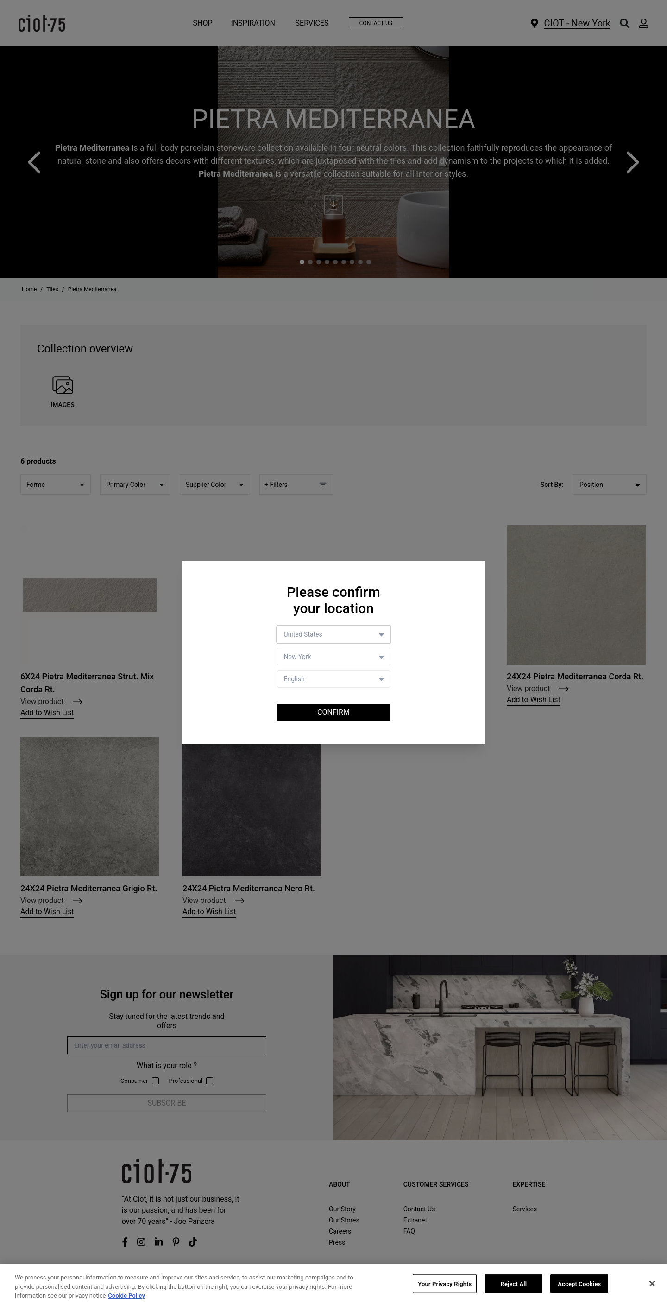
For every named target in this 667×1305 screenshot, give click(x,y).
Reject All (514, 1283)
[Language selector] (333, 679)
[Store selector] (333, 656)
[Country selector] (333, 634)
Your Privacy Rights (445, 1283)
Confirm (333, 712)
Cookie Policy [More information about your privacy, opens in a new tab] (126, 1295)
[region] (333, 1284)
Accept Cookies (579, 1283)
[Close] (652, 1283)
